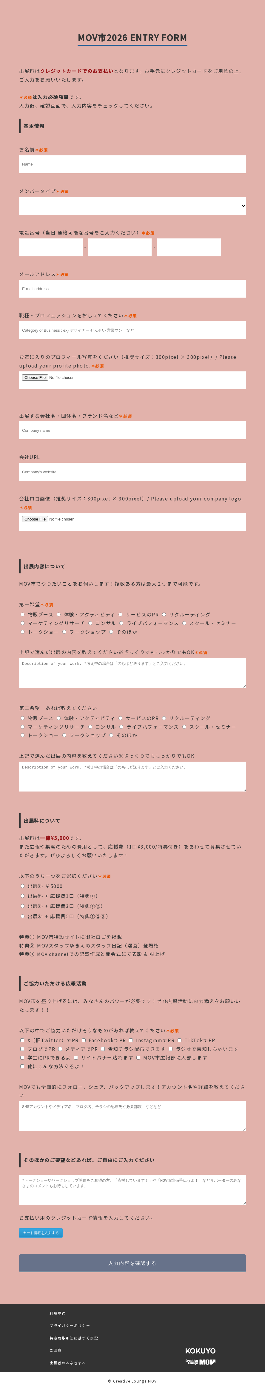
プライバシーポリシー (70, 1325)
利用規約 (58, 1313)
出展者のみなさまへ (68, 1362)
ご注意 (56, 1350)
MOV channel (54, 953)
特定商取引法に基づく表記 (74, 1337)
